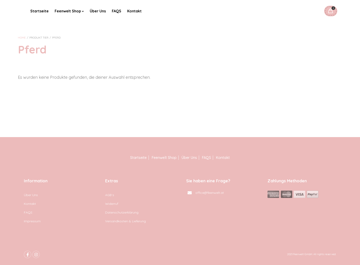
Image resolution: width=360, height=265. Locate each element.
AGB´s (109, 195)
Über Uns (98, 11)
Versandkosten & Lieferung (125, 221)
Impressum (32, 221)
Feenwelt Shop (68, 11)
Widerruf (111, 204)
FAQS (116, 11)
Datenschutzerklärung (121, 212)
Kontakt (134, 11)
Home (22, 37)
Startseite (39, 11)
